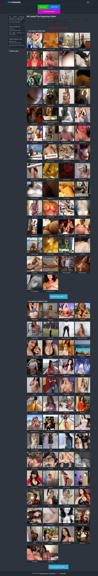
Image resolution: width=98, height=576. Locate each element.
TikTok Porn (54, 7)
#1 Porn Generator (48, 11)
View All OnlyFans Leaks (58, 567)
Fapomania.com (44, 573)
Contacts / (54, 573)
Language (63, 573)
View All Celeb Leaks (58, 296)
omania (14, 2)
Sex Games (43, 7)
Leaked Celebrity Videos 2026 (58, 28)
